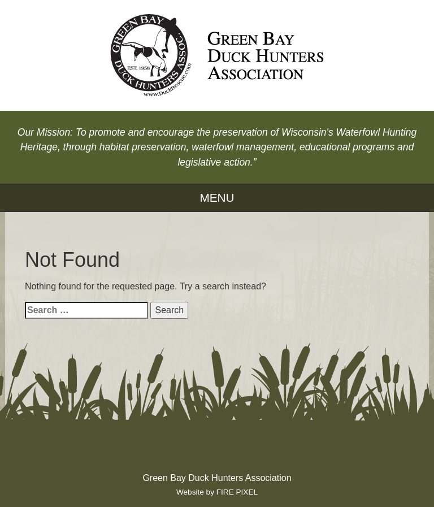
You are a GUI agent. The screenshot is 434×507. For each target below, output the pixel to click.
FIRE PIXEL (237, 492)
